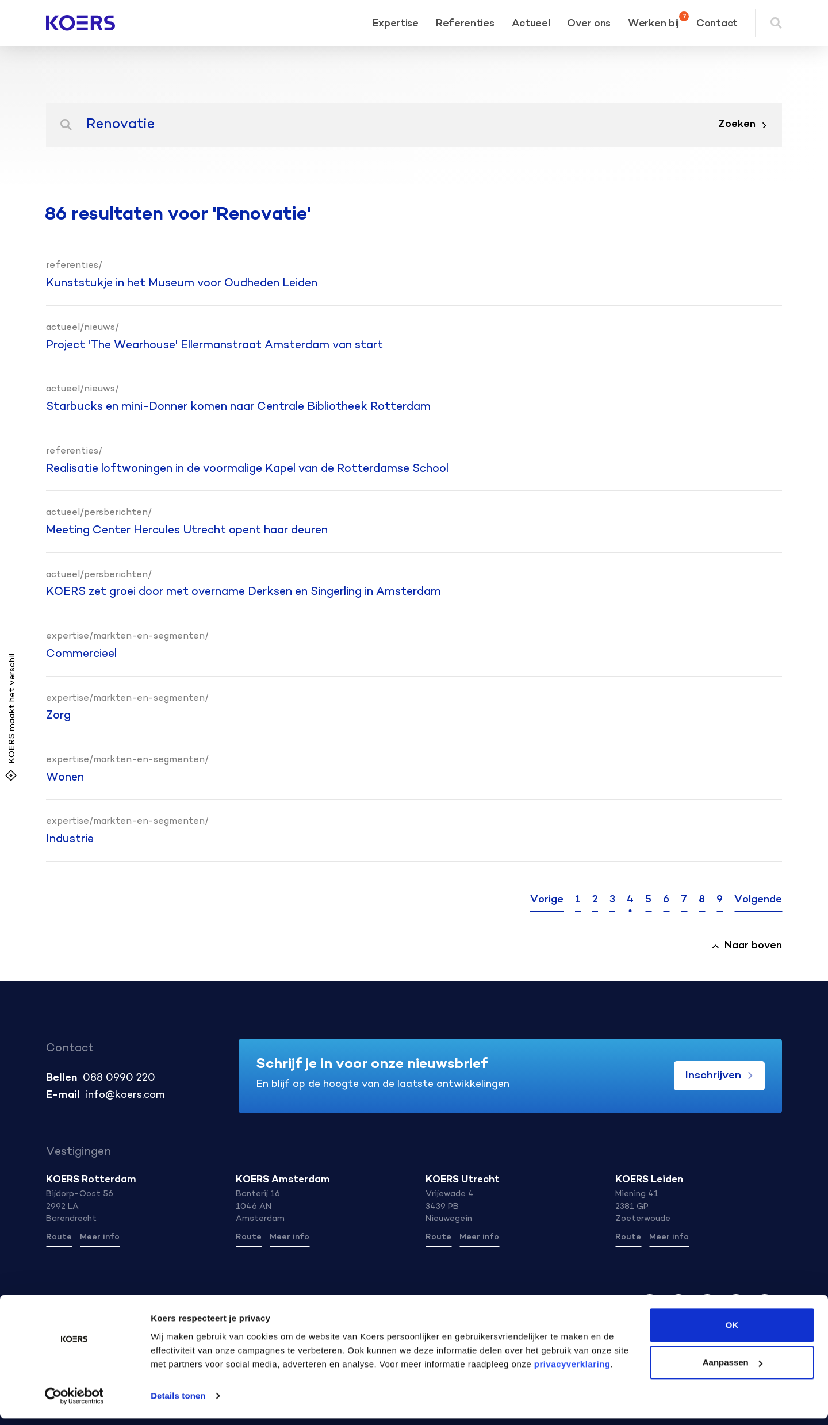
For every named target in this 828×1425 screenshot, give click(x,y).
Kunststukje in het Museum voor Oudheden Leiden (181, 283)
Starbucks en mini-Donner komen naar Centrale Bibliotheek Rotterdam (238, 407)
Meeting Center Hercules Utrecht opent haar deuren (187, 530)
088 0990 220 (119, 1078)
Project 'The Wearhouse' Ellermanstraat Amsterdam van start (214, 345)
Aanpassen (732, 1369)
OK (732, 1331)
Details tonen (178, 1402)
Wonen (65, 778)
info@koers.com (125, 1095)
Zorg (58, 716)
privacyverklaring (570, 1371)
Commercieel (81, 654)
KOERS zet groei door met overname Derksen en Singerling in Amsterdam (243, 592)
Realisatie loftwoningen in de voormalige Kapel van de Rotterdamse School (247, 469)
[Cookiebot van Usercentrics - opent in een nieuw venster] (74, 1402)
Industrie (70, 839)
